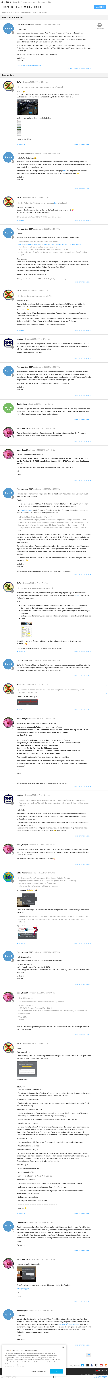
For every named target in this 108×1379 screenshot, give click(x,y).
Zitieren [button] (82, 68)
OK (56, 1371)
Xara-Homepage (26, 510)
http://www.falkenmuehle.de (69, 1324)
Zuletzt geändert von (29, 65)
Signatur (22, 144)
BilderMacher (22, 873)
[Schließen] (63, 1347)
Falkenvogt (21, 1222)
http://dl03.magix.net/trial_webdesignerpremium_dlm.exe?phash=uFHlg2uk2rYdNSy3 (49, 244)
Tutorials (16, 7)
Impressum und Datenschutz (14, 1366)
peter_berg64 (22, 428)
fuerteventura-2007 (25, 24)
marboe (20, 339)
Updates (77, 595)
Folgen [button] (70, 68)
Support (38, 7)
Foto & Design (14, 12)
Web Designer (26, 12)
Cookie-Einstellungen (38, 1371)
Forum (5, 7)
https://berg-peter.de (24, 1289)
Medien (28, 7)
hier (64, 171)
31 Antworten (100, 29)
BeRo (19, 82)
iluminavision (22, 404)
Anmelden (100, 7)
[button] (88, 68)
